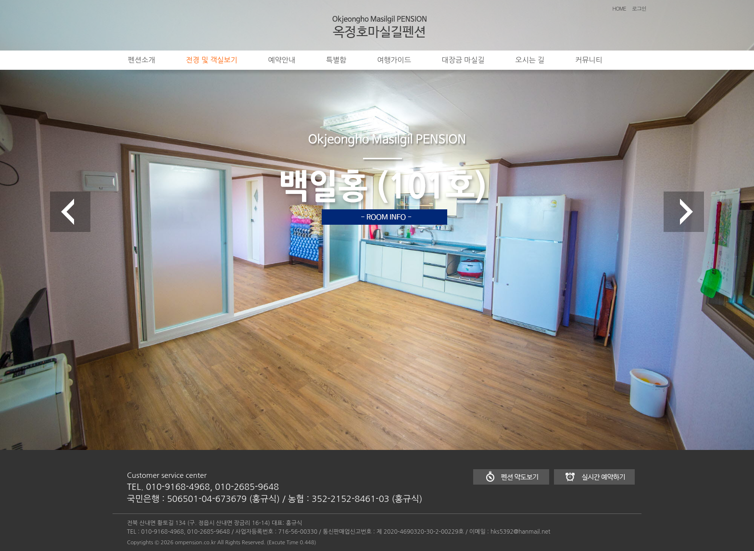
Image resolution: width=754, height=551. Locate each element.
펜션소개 (141, 60)
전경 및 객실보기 (211, 60)
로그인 (639, 8)
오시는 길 (530, 60)
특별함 (336, 60)
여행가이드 (394, 60)
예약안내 (281, 60)
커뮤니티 (588, 60)
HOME (619, 8)
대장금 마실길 (463, 60)
